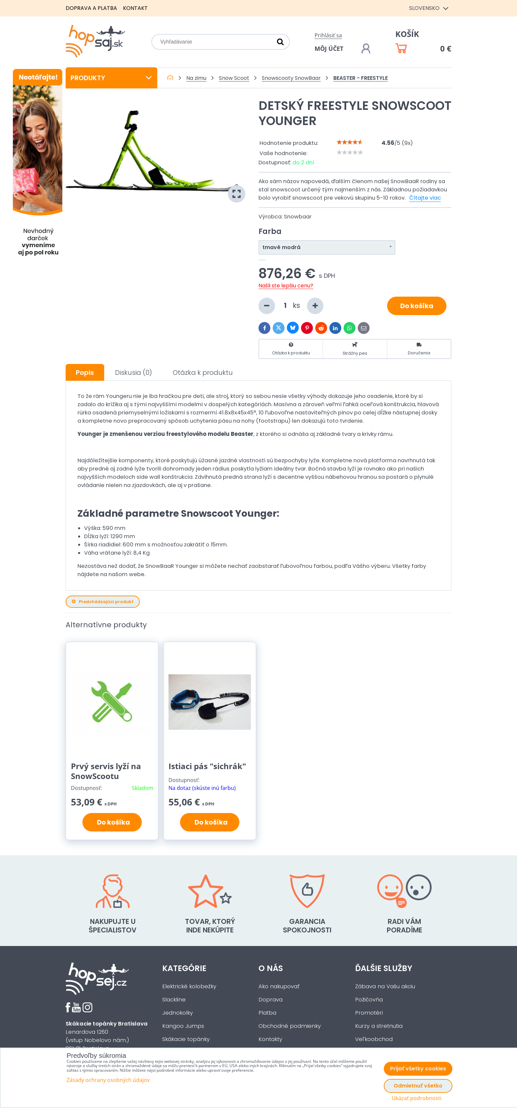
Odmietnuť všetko (418, 1086)
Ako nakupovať (278, 986)
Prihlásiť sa (328, 35)
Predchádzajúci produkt (103, 601)
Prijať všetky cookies (418, 1068)
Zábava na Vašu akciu (385, 986)
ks (290, 306)
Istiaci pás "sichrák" (207, 766)
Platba (267, 1013)
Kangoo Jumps (183, 1026)
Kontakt (135, 8)
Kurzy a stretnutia (379, 1026)
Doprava (270, 999)
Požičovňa (369, 999)
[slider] (350, 142)
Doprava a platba (91, 8)
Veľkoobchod (374, 1039)
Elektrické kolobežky (189, 986)
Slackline (174, 999)
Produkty (111, 77)
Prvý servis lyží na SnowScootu (106, 771)
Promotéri (369, 1013)
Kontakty (270, 1039)
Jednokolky (177, 1013)
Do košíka (416, 305)
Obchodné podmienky (289, 1026)
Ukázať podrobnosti (416, 1098)
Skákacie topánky (186, 1039)
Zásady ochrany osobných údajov (108, 1080)
